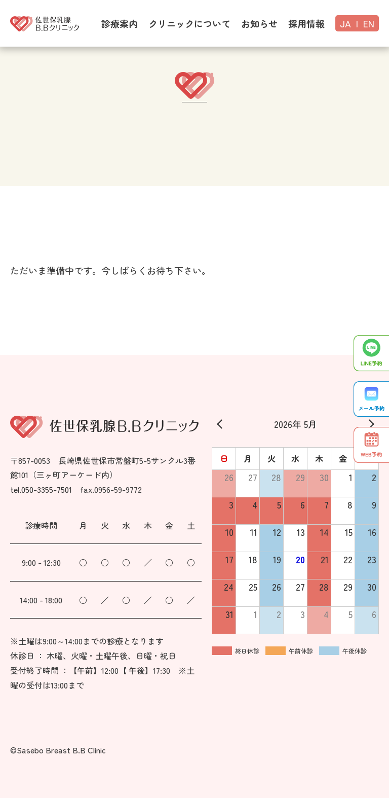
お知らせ (259, 23)
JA (345, 23)
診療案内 (119, 23)
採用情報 (306, 23)
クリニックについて (189, 23)
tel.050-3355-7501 (41, 489)
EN (368, 23)
